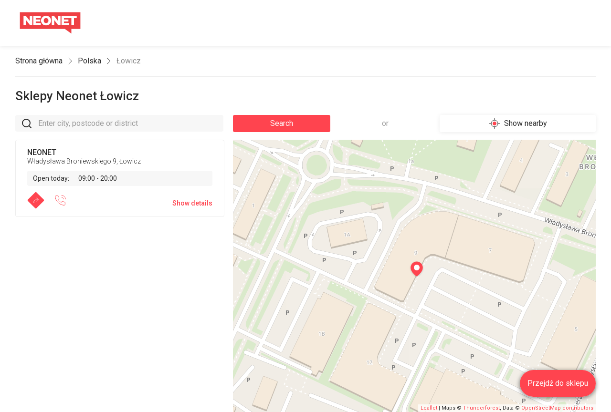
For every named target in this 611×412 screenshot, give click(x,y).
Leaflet (429, 408)
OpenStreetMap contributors (557, 408)
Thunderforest (481, 408)
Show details (192, 203)
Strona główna (39, 60)
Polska (89, 60)
